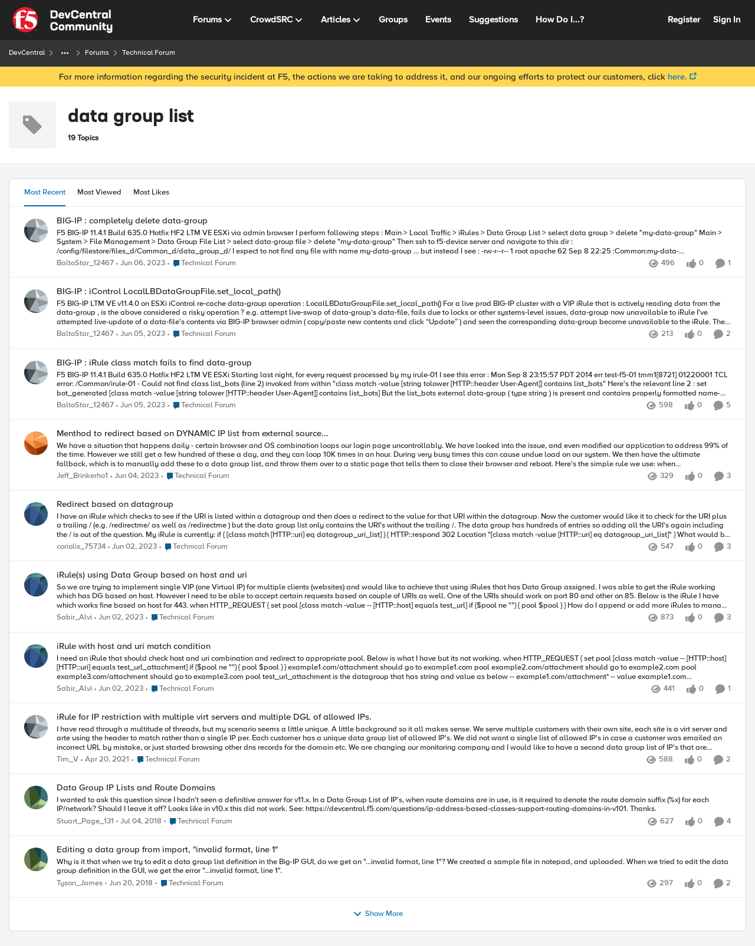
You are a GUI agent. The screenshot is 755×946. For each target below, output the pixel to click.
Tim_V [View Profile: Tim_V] (67, 759)
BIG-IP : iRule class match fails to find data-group (154, 363)
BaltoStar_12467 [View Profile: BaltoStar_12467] (85, 263)
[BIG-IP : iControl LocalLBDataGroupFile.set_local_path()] (394, 313)
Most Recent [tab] (44, 192)
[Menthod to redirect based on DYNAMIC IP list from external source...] (394, 455)
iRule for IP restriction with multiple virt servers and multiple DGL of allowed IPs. (214, 717)
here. (677, 76)
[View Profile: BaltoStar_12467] (36, 230)
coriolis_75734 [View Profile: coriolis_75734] (81, 547)
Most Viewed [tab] (99, 192)
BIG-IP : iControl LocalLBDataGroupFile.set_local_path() (169, 291)
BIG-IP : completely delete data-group (132, 221)
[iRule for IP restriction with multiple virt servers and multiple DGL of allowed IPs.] (394, 738)
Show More (378, 914)
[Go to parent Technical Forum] (202, 263)
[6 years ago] (105, 759)
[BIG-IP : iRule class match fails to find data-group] (394, 384)
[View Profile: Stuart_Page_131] (36, 797)
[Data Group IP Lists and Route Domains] (394, 805)
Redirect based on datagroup (115, 504)
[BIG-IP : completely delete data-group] (394, 242)
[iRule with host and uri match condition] (394, 667)
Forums (97, 52)
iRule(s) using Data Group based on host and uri (152, 575)
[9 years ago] (139, 821)
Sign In (726, 19)
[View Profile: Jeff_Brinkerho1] (36, 443)
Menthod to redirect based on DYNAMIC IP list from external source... (193, 433)
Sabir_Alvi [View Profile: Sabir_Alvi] (74, 618)
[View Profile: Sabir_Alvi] (36, 584)
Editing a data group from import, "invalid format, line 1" (167, 850)
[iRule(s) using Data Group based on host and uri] (394, 597)
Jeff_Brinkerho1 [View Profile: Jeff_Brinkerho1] (82, 476)
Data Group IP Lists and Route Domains (136, 788)
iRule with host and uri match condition (134, 646)
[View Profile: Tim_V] (36, 727)
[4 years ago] (140, 263)
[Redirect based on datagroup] (394, 526)
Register (684, 19)
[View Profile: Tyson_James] (36, 859)
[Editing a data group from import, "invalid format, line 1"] (394, 866)
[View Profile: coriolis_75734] (36, 514)
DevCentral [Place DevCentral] (27, 52)
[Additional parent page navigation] (65, 53)
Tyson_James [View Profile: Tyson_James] (80, 883)
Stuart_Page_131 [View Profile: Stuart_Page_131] (85, 821)
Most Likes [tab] (151, 192)
